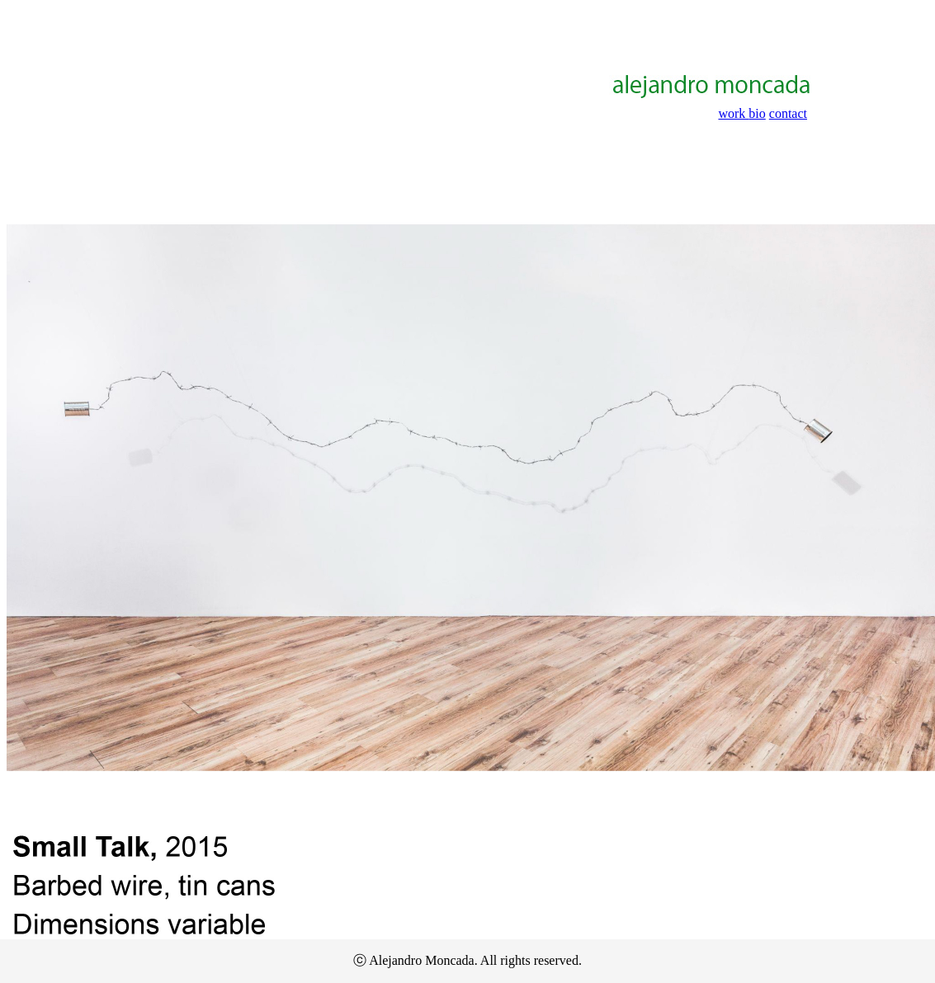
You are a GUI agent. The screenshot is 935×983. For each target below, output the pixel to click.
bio (756, 113)
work (733, 113)
